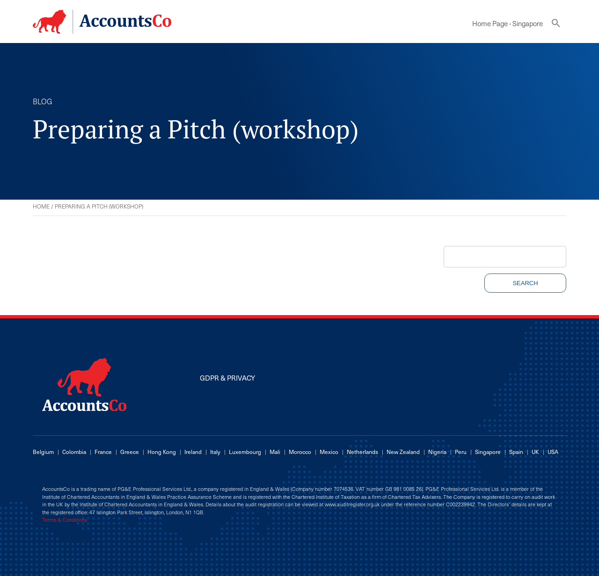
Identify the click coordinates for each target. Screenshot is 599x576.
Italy (215, 451)
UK (535, 451)
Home (41, 206)
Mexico (329, 451)
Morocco (300, 451)
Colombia (74, 451)
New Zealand (403, 451)
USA (553, 451)
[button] (556, 25)
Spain (516, 451)
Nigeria (437, 451)
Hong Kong (161, 451)
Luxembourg (245, 451)
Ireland (193, 451)
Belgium (43, 451)
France (103, 451)
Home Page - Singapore (507, 23)
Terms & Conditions (64, 520)
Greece (129, 451)
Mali (275, 451)
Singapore (488, 451)
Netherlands (362, 451)
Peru (461, 451)
